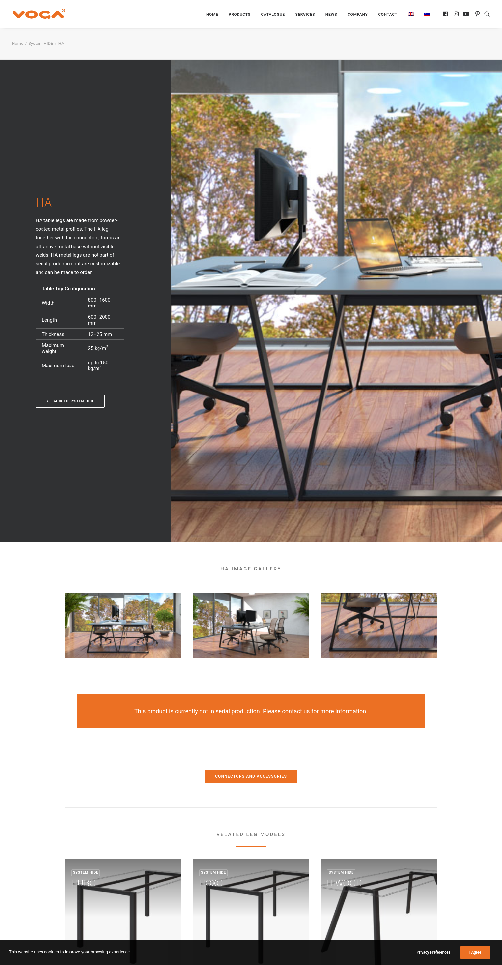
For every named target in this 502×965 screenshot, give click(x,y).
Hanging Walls (273, 900)
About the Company (183, 891)
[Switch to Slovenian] (425, 14)
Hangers (266, 891)
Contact (387, 14)
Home (212, 14)
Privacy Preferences (433, 954)
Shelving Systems (276, 883)
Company (358, 14)
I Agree (475, 954)
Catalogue (273, 14)
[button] (446, 14)
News (331, 14)
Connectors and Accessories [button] (251, 579)
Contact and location (184, 900)
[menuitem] (212, 14)
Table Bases (270, 874)
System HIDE (40, 43)
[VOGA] (38, 14)
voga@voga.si (372, 900)
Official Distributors (182, 883)
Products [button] (239, 14)
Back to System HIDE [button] (70, 303)
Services (305, 14)
